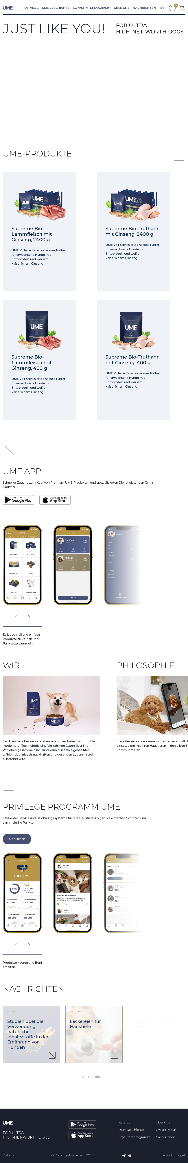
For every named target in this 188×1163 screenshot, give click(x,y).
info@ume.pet (174, 1155)
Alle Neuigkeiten (94, 1077)
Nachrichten (144, 8)
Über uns (122, 8)
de (162, 8)
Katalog (31, 8)
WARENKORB (166, 1130)
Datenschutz (13, 1155)
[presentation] (16, 617)
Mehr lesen (17, 839)
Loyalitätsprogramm (92, 8)
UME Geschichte (56, 8)
